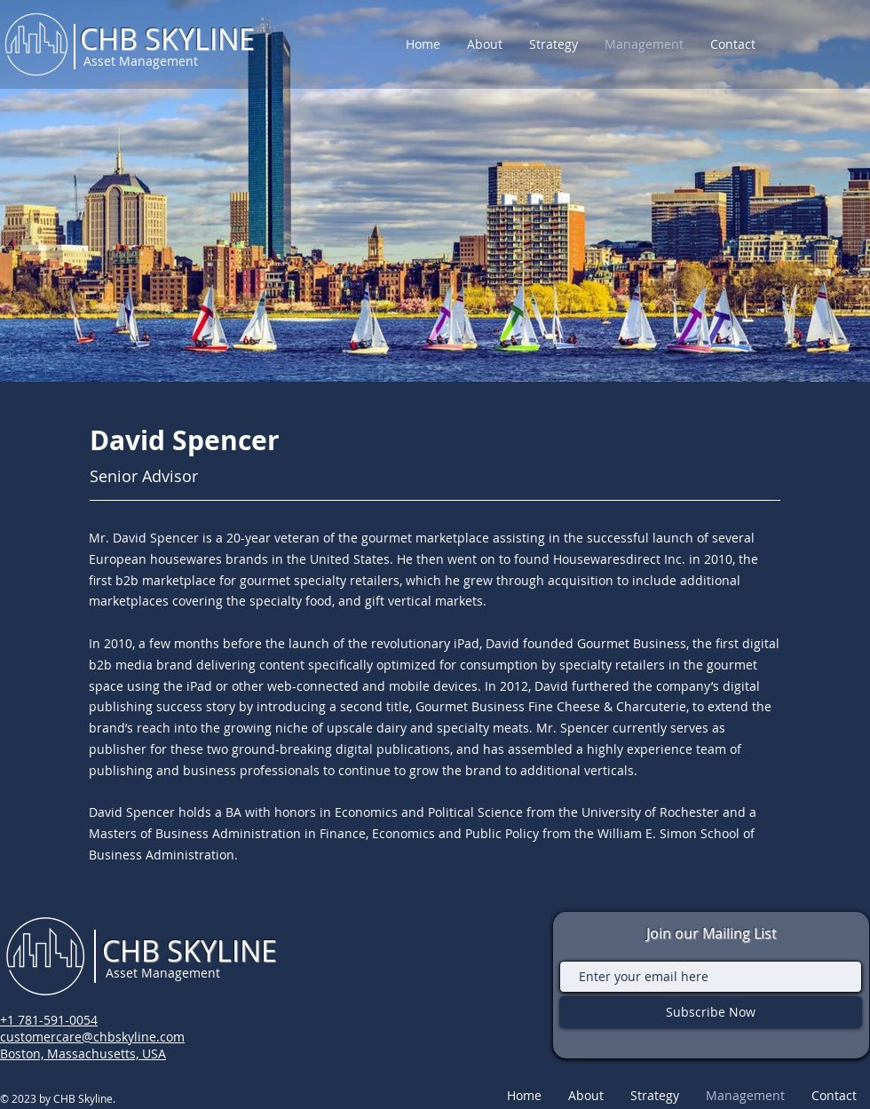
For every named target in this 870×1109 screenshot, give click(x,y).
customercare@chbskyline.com (92, 1036)
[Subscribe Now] (710, 1012)
